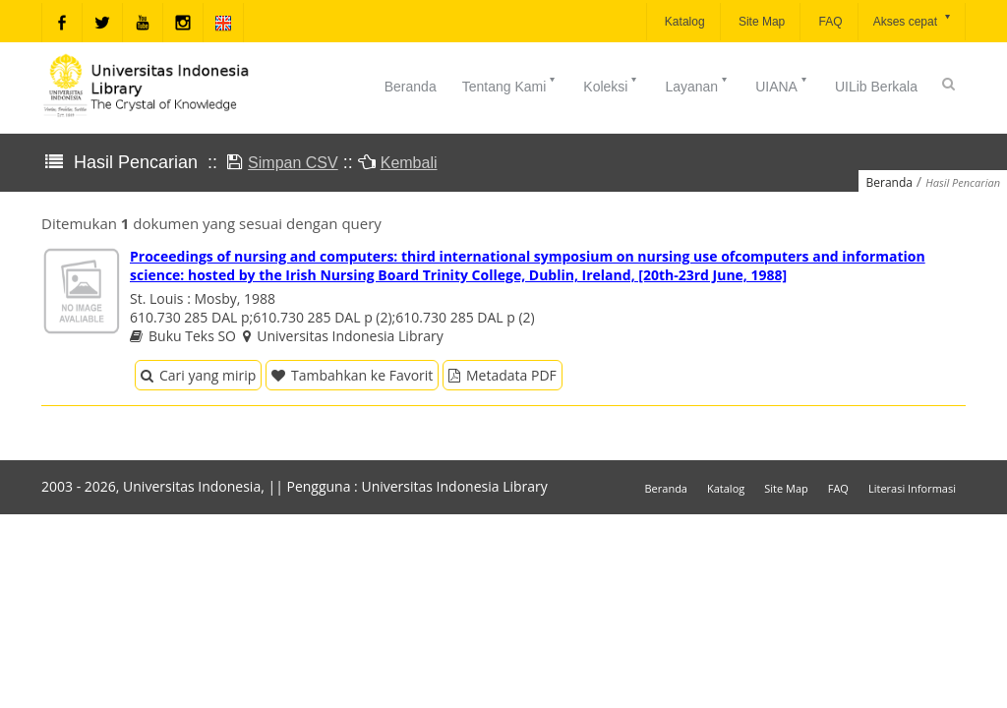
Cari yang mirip (198, 375)
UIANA (782, 84)
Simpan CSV (293, 162)
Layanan (697, 84)
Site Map (761, 22)
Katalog (683, 22)
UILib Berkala (876, 86)
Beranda (411, 86)
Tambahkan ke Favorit (352, 375)
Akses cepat (913, 20)
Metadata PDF (502, 375)
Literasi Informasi (912, 488)
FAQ (828, 22)
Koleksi (611, 84)
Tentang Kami (510, 84)
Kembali (409, 162)
